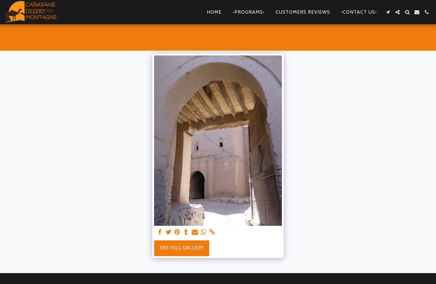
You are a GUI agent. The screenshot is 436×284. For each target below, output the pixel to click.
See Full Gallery (181, 248)
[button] (387, 12)
